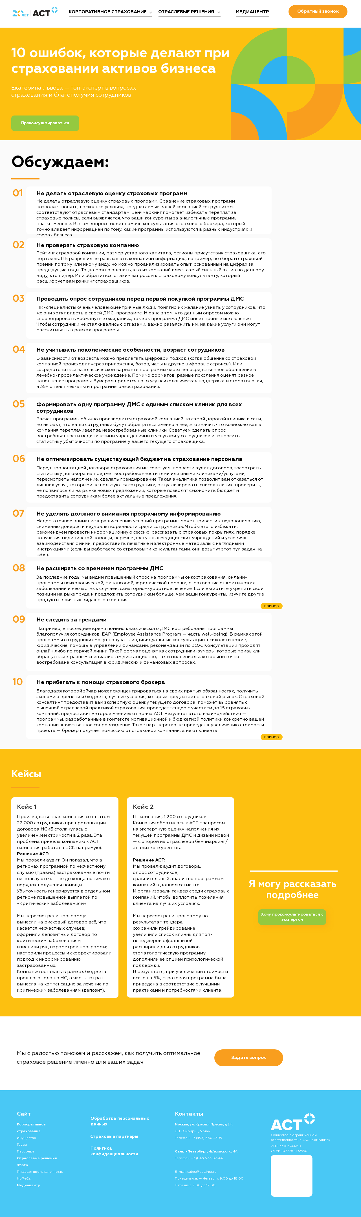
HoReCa (23, 1178)
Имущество (26, 1138)
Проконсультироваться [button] (45, 123)
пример (271, 737)
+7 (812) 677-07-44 (207, 1158)
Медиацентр (28, 1185)
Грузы (22, 1145)
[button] (248, 1057)
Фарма (22, 1165)
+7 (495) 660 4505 (206, 1138)
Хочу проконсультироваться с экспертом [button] (292, 916)
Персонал (25, 1151)
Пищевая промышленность (40, 1172)
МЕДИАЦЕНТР (252, 12)
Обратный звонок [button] (318, 11)
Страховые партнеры (114, 1136)
